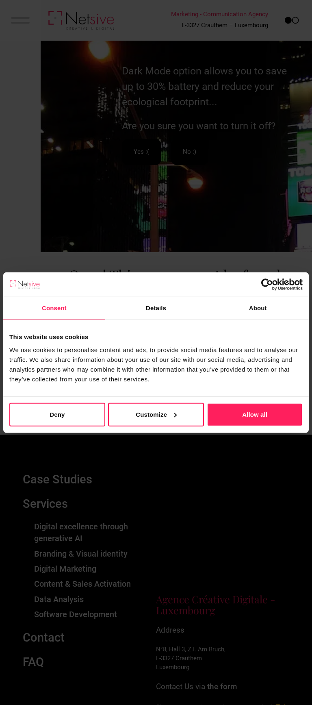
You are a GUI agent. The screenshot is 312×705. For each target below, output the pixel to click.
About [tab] (258, 308)
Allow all (254, 414)
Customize (156, 414)
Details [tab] (156, 308)
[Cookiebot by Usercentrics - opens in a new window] (267, 285)
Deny (57, 414)
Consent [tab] (54, 308)
